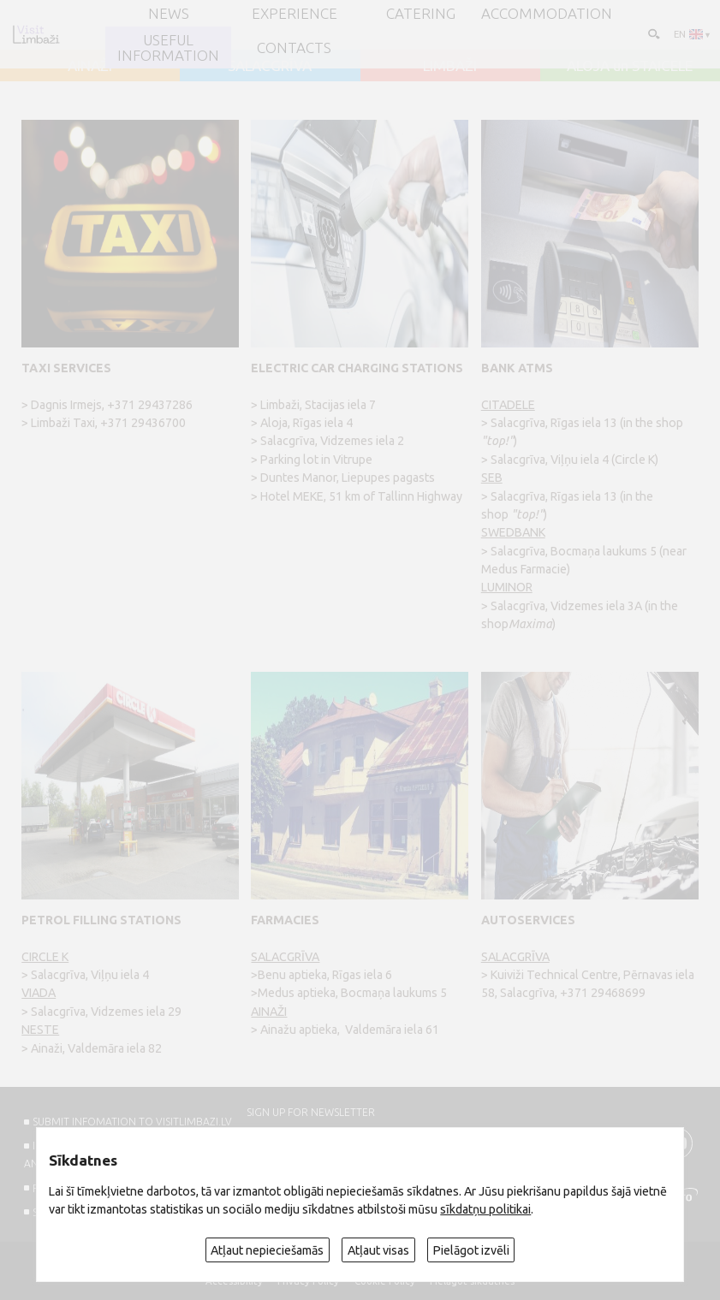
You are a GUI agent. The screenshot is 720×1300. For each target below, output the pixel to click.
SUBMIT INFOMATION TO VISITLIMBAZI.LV (132, 1121)
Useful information (168, 47)
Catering (420, 13)
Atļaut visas (378, 1250)
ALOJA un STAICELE (630, 65)
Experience (294, 13)
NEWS (168, 13)
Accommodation (546, 13)
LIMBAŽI (450, 65)
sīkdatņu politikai (485, 1209)
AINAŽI (90, 65)
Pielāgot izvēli (471, 1250)
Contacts (294, 47)
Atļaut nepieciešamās (267, 1250)
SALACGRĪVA (270, 65)
